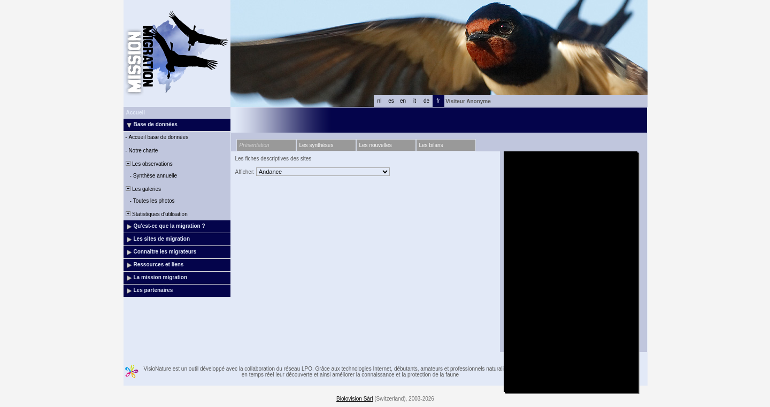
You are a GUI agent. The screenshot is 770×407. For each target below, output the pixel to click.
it (414, 101)
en (403, 101)
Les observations (149, 164)
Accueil (135, 113)
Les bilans (431, 145)
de (426, 101)
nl (380, 101)
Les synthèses (316, 145)
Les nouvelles (375, 145)
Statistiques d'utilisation (156, 214)
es (391, 101)
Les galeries (143, 189)
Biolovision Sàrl (354, 399)
